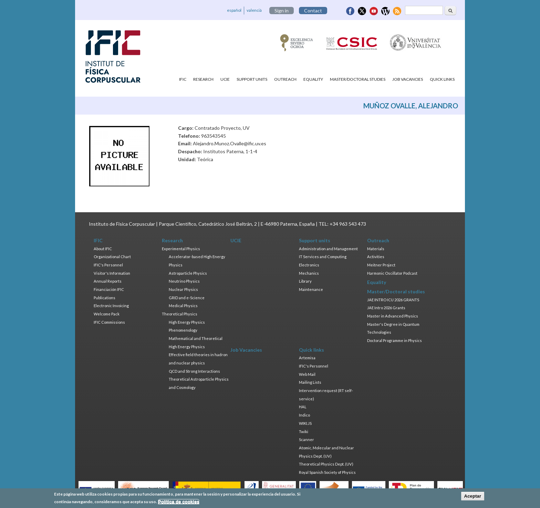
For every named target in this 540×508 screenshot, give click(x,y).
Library (305, 281)
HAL (303, 406)
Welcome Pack (107, 314)
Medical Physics (183, 305)
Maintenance (311, 289)
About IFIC (103, 248)
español (234, 10)
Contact (313, 10)
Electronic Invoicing (111, 305)
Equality (313, 79)
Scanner (306, 439)
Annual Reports (108, 281)
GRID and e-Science (187, 297)
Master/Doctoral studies (357, 79)
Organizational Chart (112, 256)
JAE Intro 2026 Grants (386, 307)
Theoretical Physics (179, 314)
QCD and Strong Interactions (194, 371)
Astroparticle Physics (188, 273)
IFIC (182, 79)
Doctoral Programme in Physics (394, 340)
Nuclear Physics (183, 289)
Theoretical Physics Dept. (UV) (326, 464)
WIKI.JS (305, 423)
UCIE (225, 79)
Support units (252, 79)
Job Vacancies (407, 79)
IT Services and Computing (322, 256)
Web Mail (307, 374)
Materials (375, 248)
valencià (254, 10)
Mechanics (309, 273)
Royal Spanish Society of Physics (327, 472)
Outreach (285, 79)
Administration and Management (328, 248)
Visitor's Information (112, 273)
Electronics (309, 265)
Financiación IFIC (109, 289)
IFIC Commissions (109, 322)
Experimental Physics (181, 248)
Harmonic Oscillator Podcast (392, 273)
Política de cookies (178, 503)
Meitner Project (381, 265)
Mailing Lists (310, 382)
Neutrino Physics (184, 281)
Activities (375, 256)
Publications (104, 297)
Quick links (442, 79)
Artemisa (307, 357)
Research (203, 79)
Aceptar (472, 497)
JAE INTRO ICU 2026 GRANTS (393, 299)
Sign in (281, 10)
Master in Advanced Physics (392, 316)
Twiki (303, 431)
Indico (304, 415)
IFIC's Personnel (108, 265)
